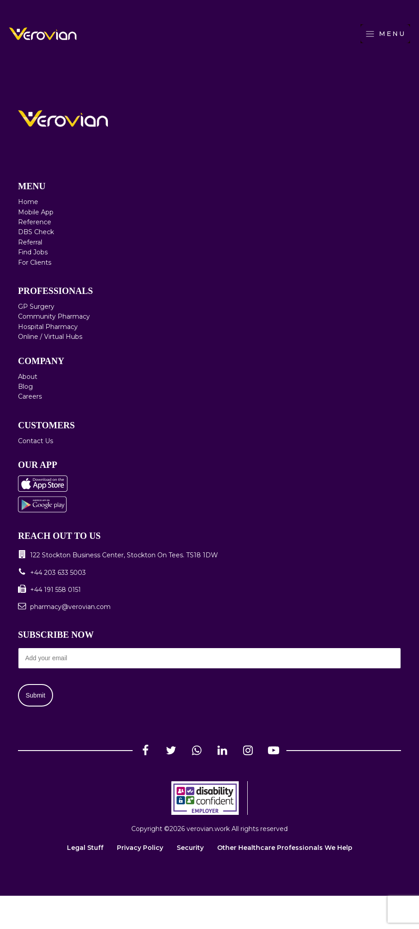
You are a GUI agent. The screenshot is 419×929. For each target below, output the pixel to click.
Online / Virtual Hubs (50, 337)
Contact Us (35, 441)
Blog (25, 386)
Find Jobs (33, 252)
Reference (34, 222)
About (27, 377)
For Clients (34, 262)
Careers (30, 396)
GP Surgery (36, 306)
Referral (30, 242)
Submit (35, 695)
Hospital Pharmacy (48, 327)
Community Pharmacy (54, 316)
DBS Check (36, 232)
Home (28, 202)
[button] (209, 555)
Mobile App (35, 212)
